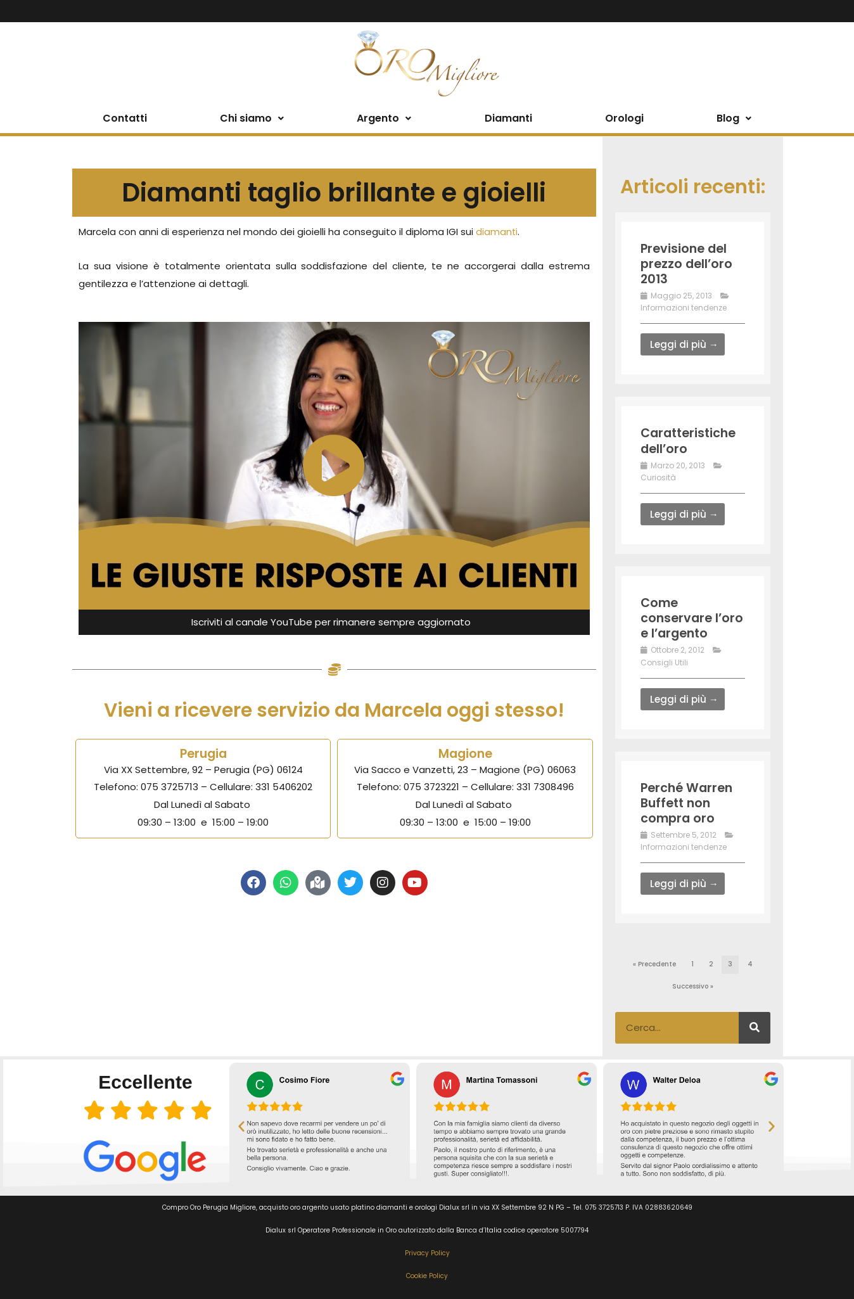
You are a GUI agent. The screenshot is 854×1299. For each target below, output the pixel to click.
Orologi (624, 118)
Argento (384, 118)
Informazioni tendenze (683, 307)
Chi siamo (252, 118)
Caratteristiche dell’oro (690, 440)
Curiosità (658, 476)
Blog (734, 118)
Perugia (203, 753)
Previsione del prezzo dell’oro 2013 (688, 264)
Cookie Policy (427, 1275)
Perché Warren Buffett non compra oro (688, 802)
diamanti (497, 231)
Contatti (125, 118)
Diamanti (508, 118)
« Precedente (654, 963)
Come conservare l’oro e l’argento (692, 617)
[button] (241, 1125)
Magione (465, 753)
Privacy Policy (427, 1252)
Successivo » (692, 985)
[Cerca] (754, 1026)
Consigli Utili (664, 661)
